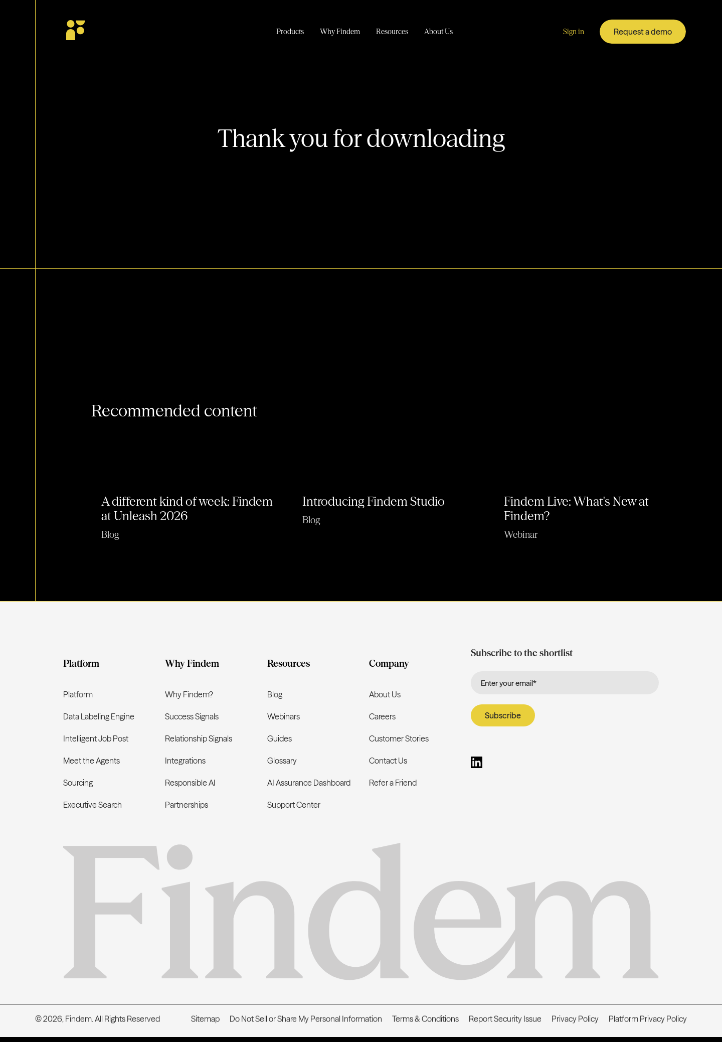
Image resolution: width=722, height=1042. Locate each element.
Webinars (283, 716)
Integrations (185, 761)
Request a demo (643, 32)
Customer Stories (399, 738)
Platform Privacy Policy (648, 1019)
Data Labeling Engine (98, 716)
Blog (274, 694)
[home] (104, 31)
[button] (290, 32)
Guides (279, 738)
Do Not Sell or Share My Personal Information (306, 1019)
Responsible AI (190, 783)
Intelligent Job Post (95, 738)
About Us (385, 694)
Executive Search (92, 805)
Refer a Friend (393, 783)
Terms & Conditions (425, 1019)
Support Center (293, 805)
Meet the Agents (91, 761)
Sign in (573, 31)
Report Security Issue (505, 1019)
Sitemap (205, 1019)
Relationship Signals (198, 738)
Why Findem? (189, 694)
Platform (78, 694)
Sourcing (78, 783)
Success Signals (192, 716)
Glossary (282, 761)
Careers (382, 716)
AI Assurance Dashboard (308, 783)
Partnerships (186, 805)
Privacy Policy (575, 1019)
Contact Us (388, 761)
